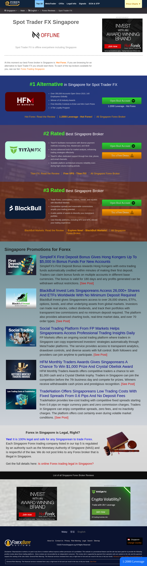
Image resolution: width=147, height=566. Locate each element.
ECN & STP (94, 3)
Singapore (11, 10)
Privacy (67, 541)
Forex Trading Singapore (32, 69)
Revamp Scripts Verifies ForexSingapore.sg (127, 556)
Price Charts (133, 4)
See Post (93, 561)
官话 (72, 532)
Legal (84, 541)
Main (22, 10)
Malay (64, 532)
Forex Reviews (48, 10)
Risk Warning (76, 541)
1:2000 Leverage (133, 561)
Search (90, 541)
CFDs (61, 3)
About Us (50, 541)
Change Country (134, 543)
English (33, 10)
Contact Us (59, 541)
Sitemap (97, 541)
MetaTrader (50, 3)
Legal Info (71, 3)
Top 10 (39, 3)
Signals (82, 3)
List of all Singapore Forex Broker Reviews (73, 475)
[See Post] (87, 283)
